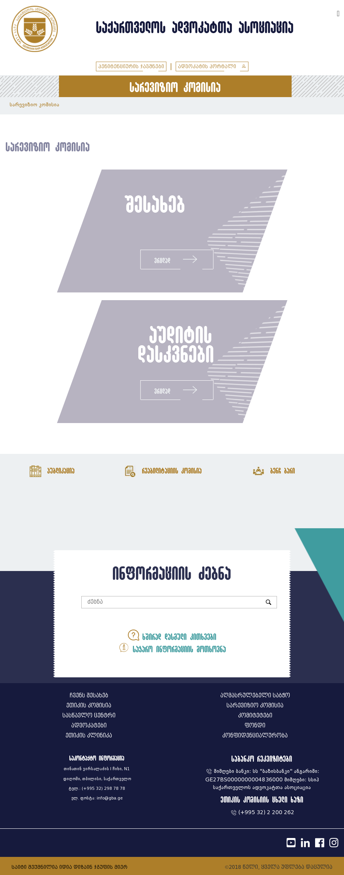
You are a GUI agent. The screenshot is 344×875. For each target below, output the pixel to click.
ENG (328, 12)
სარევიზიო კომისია (34, 104)
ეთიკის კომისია (88, 705)
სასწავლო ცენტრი (89, 715)
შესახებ (155, 203)
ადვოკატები (89, 725)
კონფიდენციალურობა (255, 735)
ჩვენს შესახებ (89, 695)
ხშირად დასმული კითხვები (172, 635)
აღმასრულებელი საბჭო (255, 695)
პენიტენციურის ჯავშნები (131, 66)
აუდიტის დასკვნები (176, 344)
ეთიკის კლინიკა (88, 735)
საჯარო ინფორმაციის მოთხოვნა (172, 647)
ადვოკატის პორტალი (212, 66)
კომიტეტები (255, 715)
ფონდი (255, 725)
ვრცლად (176, 259)
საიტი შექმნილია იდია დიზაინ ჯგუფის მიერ (70, 867)
